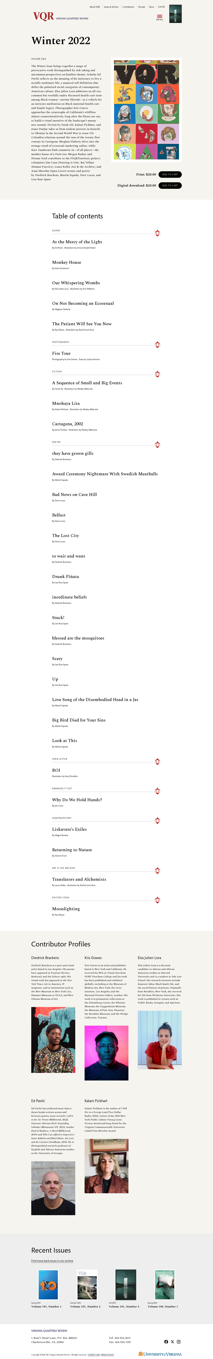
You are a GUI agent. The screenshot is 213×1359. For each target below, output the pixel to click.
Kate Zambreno (62, 268)
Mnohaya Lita (66, 403)
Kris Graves (72, 360)
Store (151, 7)
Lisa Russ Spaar (61, 583)
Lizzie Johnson (93, 360)
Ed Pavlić (59, 248)
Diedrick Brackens (63, 460)
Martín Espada (61, 480)
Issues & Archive (111, 7)
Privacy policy (107, 1355)
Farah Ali (59, 389)
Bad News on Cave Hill (74, 494)
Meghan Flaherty (62, 309)
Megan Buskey (61, 835)
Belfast (59, 515)
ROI (56, 770)
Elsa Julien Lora (61, 289)
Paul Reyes (59, 915)
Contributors (128, 7)
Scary (57, 658)
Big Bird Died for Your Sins (79, 720)
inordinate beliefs (69, 597)
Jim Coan (59, 806)
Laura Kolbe (60, 885)
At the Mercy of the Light (77, 242)
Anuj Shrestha (71, 776)
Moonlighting (66, 909)
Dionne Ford (61, 856)
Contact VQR (94, 1355)
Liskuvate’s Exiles (69, 829)
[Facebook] (166, 1341)
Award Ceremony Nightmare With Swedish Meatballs (105, 474)
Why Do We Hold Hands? (77, 800)
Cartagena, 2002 (67, 424)
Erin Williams (89, 289)
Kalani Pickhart (61, 410)
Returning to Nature (72, 850)
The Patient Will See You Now (82, 324)
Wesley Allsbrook (85, 389)
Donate (141, 7)
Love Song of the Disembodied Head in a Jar (95, 699)
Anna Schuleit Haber (86, 248)
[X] (172, 1341)
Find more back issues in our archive (52, 1261)
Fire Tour (61, 353)
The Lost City (65, 535)
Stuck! (58, 617)
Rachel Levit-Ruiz (86, 330)
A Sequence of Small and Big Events (87, 383)
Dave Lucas (60, 501)
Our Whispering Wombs (76, 283)
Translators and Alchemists (79, 879)
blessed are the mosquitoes (78, 638)
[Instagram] (179, 1341)
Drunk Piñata (65, 576)
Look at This (64, 740)
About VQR (95, 7)
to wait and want (68, 556)
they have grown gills (72, 453)
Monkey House (66, 262)
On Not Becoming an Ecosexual (83, 303)
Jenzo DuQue (61, 430)
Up (55, 679)
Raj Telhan (59, 330)
